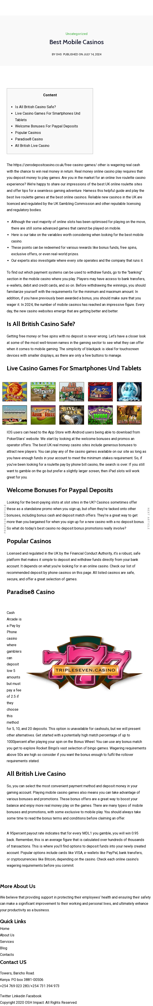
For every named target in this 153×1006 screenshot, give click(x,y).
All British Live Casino (32, 146)
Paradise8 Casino (29, 139)
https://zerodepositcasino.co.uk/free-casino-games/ (55, 165)
